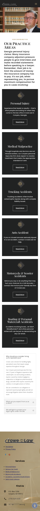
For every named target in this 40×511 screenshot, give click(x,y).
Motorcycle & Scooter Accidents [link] (20, 274)
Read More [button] (20, 122)
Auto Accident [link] (20, 232)
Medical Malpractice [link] (20, 146)
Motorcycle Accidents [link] (13, 474)
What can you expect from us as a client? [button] (17, 402)
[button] (36, 4)
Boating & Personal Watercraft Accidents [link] (20, 320)
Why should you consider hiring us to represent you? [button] (17, 357)
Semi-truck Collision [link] (12, 479)
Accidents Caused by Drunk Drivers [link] (17, 477)
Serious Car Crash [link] (11, 469)
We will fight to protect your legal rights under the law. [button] (16, 410)
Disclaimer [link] (9, 447)
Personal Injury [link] (20, 103)
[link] (9, 4)
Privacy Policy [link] (11, 449)
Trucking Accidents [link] (20, 192)
